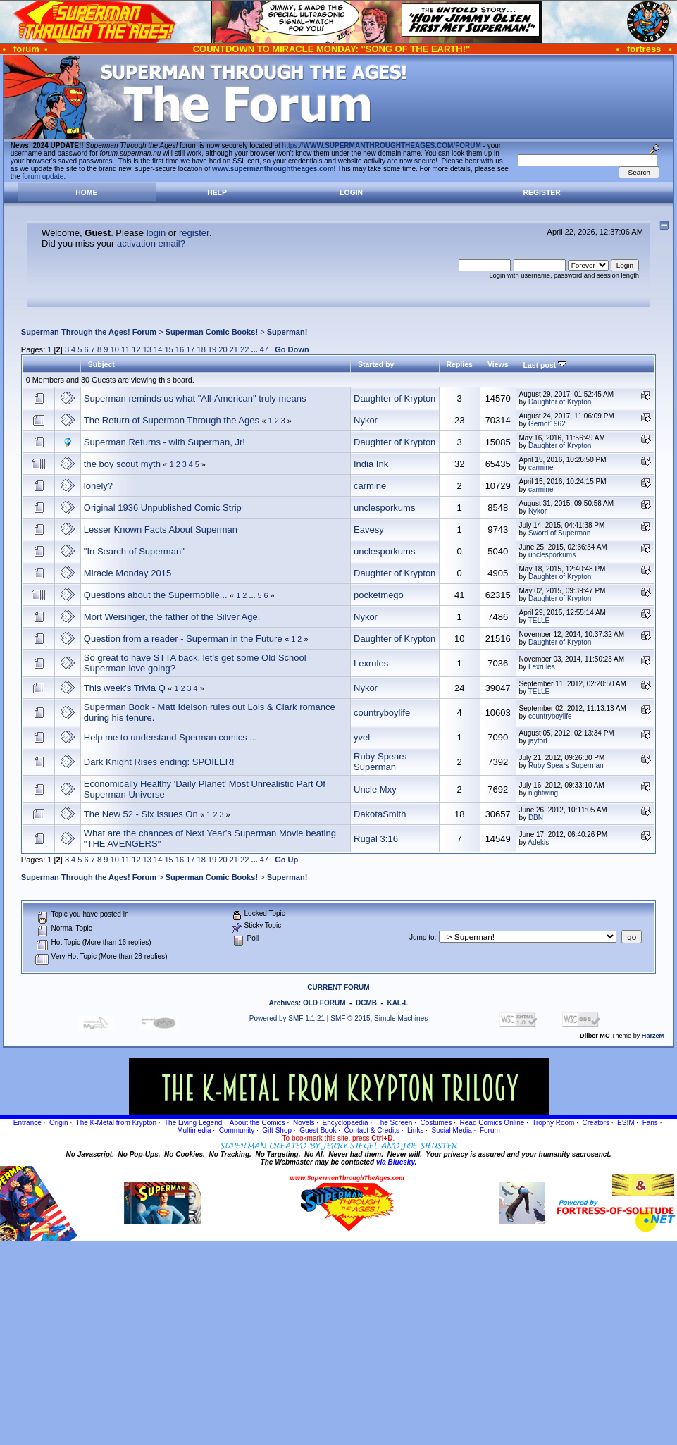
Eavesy (369, 529)
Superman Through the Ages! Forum (88, 332)
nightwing (543, 793)
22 (244, 349)
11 (125, 349)
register (194, 233)
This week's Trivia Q (125, 688)
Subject (101, 364)
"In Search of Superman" (134, 551)
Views (498, 364)
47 (264, 349)
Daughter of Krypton (394, 398)
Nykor (366, 420)
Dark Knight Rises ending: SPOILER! (159, 762)
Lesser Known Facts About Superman (160, 529)
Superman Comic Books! (212, 332)
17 (190, 349)
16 (179, 349)
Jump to (422, 937)
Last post (545, 365)
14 (158, 349)
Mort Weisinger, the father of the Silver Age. (172, 617)
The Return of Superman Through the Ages (171, 420)
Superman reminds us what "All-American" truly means (195, 398)
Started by (376, 364)
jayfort (537, 741)
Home (86, 193)
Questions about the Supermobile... (156, 595)
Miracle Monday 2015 (127, 573)
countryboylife (382, 712)
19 (212, 349)
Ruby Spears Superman (380, 761)
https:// (381, 145)
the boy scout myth (122, 464)
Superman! (287, 332)
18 (201, 349)
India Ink (371, 464)
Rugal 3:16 (376, 838)
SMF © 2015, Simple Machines (379, 1018)
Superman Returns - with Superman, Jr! (164, 442)
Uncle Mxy (375, 789)
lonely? (98, 485)
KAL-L (397, 1003)
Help (217, 193)
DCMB (366, 1003)
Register (542, 193)
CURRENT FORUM (338, 987)
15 (168, 349)
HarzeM (653, 1035)
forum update (43, 176)
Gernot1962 (547, 424)
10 (115, 349)
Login (351, 193)
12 (136, 349)
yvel (362, 737)
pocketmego (379, 595)
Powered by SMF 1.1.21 (287, 1018)
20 (222, 349)
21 (234, 349)
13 (147, 349)
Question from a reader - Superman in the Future (183, 638)
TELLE (539, 620)
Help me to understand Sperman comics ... (170, 737)
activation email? (151, 243)
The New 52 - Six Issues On (141, 814)
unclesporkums (384, 507)
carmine (541, 467)
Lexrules (371, 663)
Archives (284, 1003)
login (156, 233)
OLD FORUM (324, 1003)
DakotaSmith (380, 814)
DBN (535, 817)
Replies (460, 364)
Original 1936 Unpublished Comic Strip (163, 507)
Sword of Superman (559, 533)
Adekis (538, 842)
